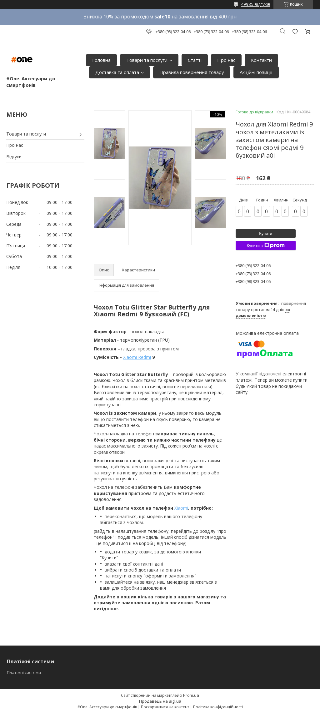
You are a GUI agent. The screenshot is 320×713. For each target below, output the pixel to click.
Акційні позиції (256, 72)
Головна (101, 60)
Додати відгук (295, 31)
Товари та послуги (147, 60)
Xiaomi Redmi (137, 357)
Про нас (226, 60)
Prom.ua (191, 695)
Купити (265, 233)
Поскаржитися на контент (165, 707)
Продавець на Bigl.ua (160, 701)
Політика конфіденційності (218, 707)
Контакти (261, 60)
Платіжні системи (24, 672)
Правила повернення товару (191, 72)
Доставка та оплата (117, 72)
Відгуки (14, 157)
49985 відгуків (255, 4)
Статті (195, 60)
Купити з (265, 245)
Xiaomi (181, 508)
